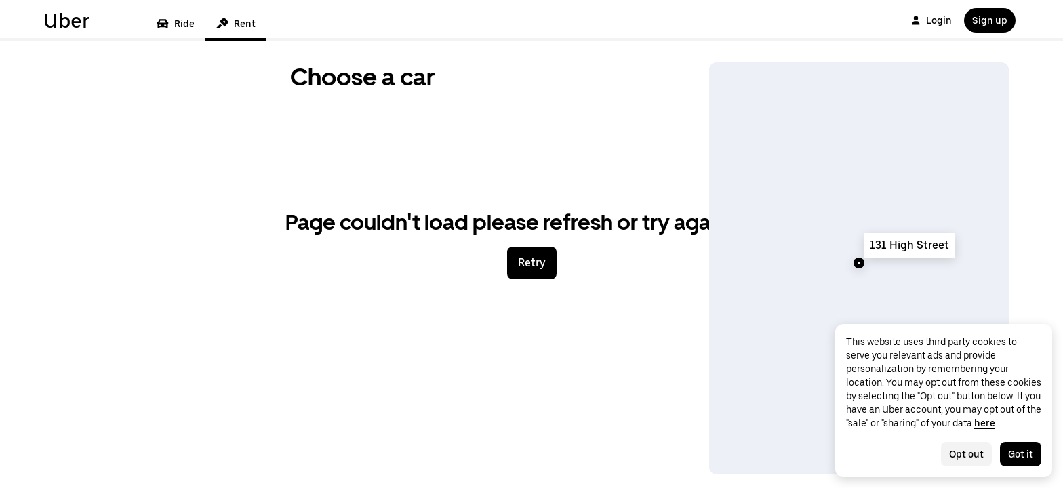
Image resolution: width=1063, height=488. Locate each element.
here (984, 423)
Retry (532, 262)
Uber (66, 20)
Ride (176, 24)
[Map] (859, 268)
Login (931, 20)
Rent (236, 24)
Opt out (966, 454)
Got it (1020, 454)
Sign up (989, 20)
